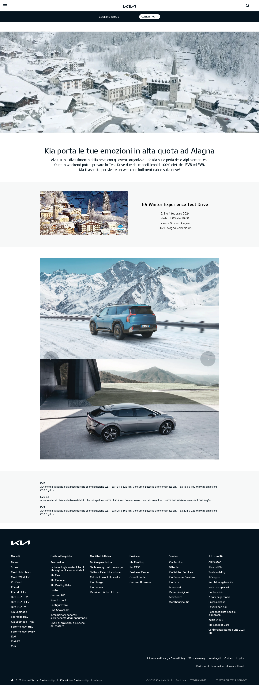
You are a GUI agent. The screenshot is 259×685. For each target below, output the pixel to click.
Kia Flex (55, 575)
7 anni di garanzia (219, 596)
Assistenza (175, 596)
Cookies (228, 658)
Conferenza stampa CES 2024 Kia (226, 631)
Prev (51, 358)
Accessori (175, 587)
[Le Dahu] (84, 213)
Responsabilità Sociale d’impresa (222, 613)
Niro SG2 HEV (19, 596)
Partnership (215, 592)
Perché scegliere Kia (221, 582)
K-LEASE (135, 567)
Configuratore (59, 604)
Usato (54, 590)
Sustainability (216, 572)
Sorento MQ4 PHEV (23, 631)
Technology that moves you (107, 567)
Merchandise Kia (179, 601)
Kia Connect (97, 587)
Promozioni (57, 562)
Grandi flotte (137, 577)
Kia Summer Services (182, 577)
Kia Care (174, 582)
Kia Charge (96, 582)
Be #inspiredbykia (101, 562)
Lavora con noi (217, 606)
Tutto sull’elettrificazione (105, 572)
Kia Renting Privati (62, 585)
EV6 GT (15, 641)
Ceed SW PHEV (20, 577)
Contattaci (148, 16)
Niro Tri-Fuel (58, 600)
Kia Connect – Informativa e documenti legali (220, 666)
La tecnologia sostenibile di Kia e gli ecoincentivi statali (67, 569)
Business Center (139, 572)
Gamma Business (140, 582)
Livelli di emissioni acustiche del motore (68, 624)
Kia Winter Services (181, 572)
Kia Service (175, 562)
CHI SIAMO (214, 562)
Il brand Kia (215, 567)
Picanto (15, 562)
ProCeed (16, 582)
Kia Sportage (19, 611)
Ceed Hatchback (21, 572)
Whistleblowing (197, 658)
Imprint (240, 658)
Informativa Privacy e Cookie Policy (166, 658)
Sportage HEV (19, 616)
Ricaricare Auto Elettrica (105, 592)
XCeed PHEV (18, 592)
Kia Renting (137, 562)
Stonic (15, 567)
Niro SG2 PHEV (20, 601)
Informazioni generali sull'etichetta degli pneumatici (69, 616)
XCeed (15, 587)
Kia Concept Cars (218, 624)
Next (208, 358)
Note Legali (215, 658)
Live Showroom (60, 609)
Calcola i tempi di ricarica (105, 577)
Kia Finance (58, 580)
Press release (216, 601)
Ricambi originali (179, 592)
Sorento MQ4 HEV (22, 626)
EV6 (13, 636)
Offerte (173, 567)
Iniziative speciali (218, 587)
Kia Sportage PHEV (23, 621)
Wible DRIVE (215, 619)
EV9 (13, 646)
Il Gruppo (214, 577)
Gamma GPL (58, 595)
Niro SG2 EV (18, 606)
